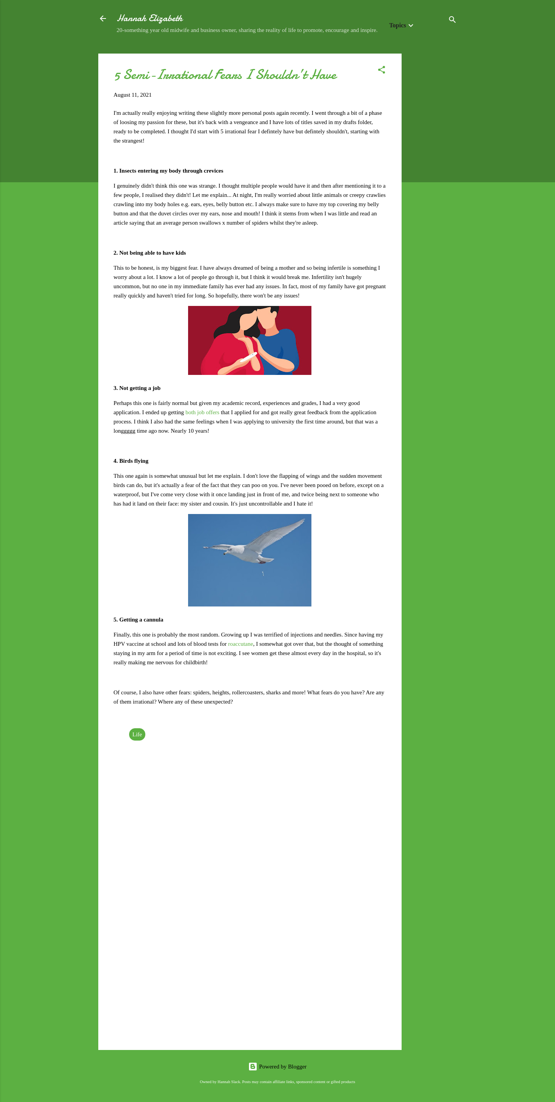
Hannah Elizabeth (149, 18)
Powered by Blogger (277, 1066)
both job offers (202, 412)
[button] (381, 71)
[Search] (452, 21)
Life (137, 734)
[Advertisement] (432, 169)
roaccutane (240, 644)
